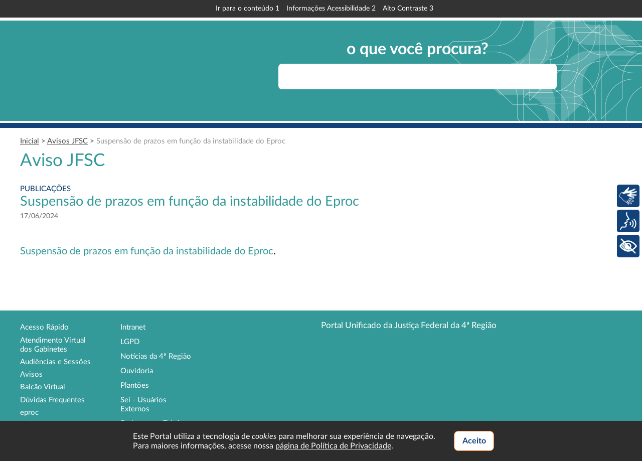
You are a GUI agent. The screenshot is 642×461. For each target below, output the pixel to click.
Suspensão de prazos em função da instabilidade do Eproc (190, 141)
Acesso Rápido (44, 327)
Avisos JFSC (67, 141)
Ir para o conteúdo (247, 8)
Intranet (132, 327)
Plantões (134, 385)
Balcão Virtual (42, 387)
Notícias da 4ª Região (155, 356)
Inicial (29, 141)
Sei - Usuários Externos (143, 404)
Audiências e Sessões (55, 362)
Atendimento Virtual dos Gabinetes (53, 345)
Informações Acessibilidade (331, 8)
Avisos (31, 374)
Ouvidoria (136, 371)
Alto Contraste (408, 8)
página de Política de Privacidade (333, 446)
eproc (29, 412)
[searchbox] (417, 76)
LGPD (129, 342)
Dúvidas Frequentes (52, 400)
